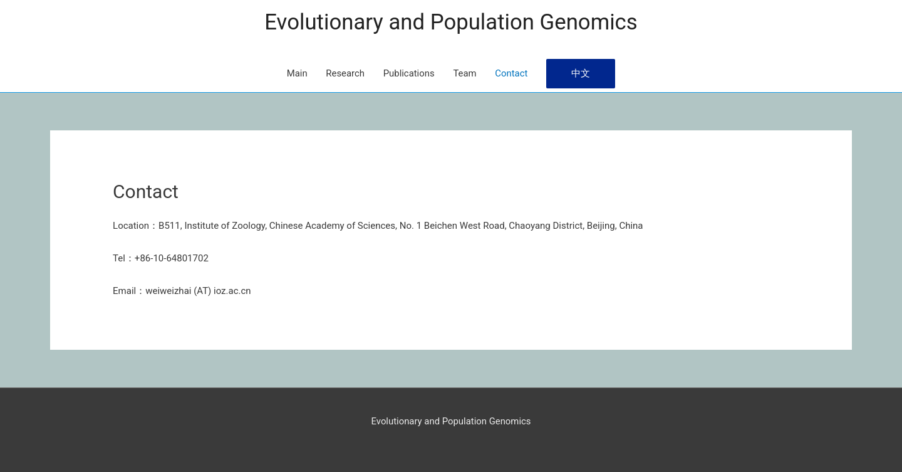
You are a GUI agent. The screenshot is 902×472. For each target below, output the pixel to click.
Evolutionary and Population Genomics (451, 22)
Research (344, 73)
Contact (511, 73)
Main (296, 73)
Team (465, 73)
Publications (409, 73)
